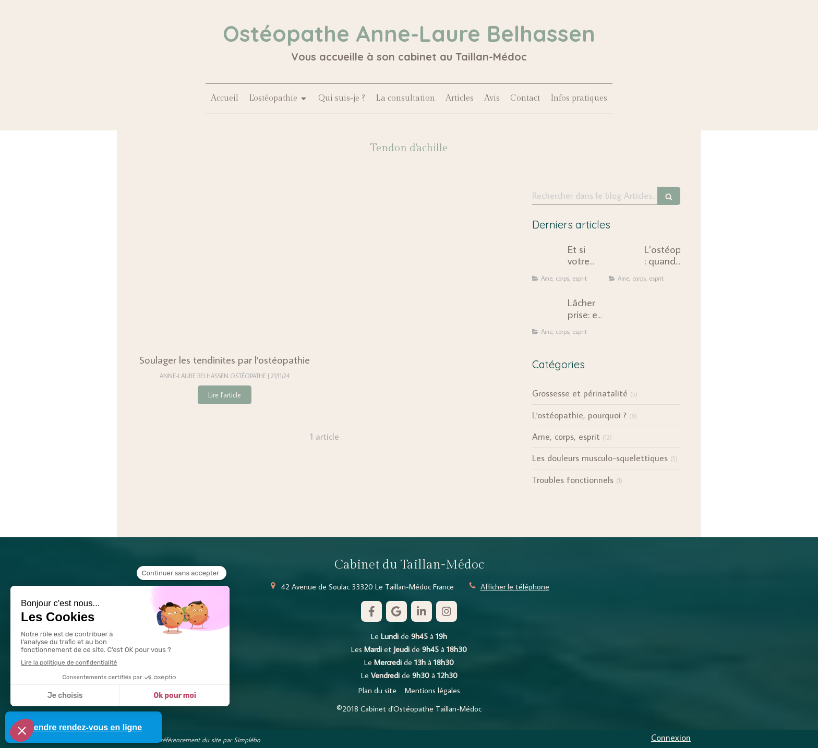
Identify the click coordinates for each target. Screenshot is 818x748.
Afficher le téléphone (514, 587)
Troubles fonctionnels (573, 480)
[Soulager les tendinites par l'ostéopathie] (225, 264)
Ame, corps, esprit (566, 436)
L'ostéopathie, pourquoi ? (579, 415)
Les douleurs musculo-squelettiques (600, 458)
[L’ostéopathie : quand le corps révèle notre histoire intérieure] (624, 259)
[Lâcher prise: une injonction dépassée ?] (547, 312)
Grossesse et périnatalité (580, 393)
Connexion (671, 737)
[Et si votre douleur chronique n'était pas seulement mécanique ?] (547, 259)
